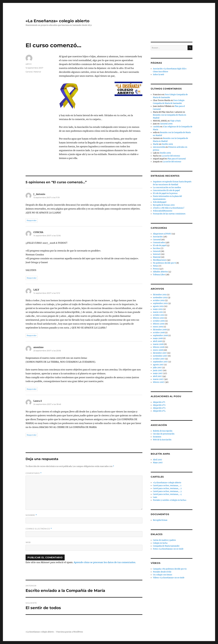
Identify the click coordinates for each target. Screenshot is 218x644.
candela (156, 126)
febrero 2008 (158, 347)
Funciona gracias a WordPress (69, 632)
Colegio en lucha (160, 543)
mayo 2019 (158, 309)
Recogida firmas (160, 520)
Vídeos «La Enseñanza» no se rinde (168, 577)
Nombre (31, 515)
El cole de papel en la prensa (165, 193)
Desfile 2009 (167, 144)
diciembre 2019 (160, 294)
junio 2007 (157, 370)
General (29, 72)
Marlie (156, 144)
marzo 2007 (158, 379)
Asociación (158, 237)
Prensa (156, 269)
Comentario (34, 473)
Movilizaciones (159, 260)
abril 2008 (157, 341)
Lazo (155, 497)
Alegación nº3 (159, 408)
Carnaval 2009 (166, 124)
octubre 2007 (159, 359)
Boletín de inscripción (162, 431)
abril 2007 (157, 376)
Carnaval (157, 239)
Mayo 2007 (158, 462)
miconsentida (159, 147)
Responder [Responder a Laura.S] (32, 435)
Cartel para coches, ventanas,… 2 (167, 488)
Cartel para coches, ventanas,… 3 (167, 491)
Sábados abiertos (160, 272)
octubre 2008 (159, 332)
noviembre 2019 (160, 297)
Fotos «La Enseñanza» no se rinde (168, 549)
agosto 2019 (158, 306)
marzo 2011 (158, 312)
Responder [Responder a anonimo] (32, 389)
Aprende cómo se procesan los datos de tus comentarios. (105, 562)
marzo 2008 (158, 344)
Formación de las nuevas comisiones (169, 214)
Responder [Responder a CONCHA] (32, 278)
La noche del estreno (171, 156)
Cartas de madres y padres (164, 540)
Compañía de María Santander (166, 546)
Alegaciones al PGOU (162, 234)
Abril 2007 (157, 460)
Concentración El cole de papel (166, 190)
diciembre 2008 (160, 329)
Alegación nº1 (159, 402)
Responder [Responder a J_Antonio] (32, 220)
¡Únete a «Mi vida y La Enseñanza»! (168, 208)
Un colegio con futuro (162, 575)
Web (28, 542)
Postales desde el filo (162, 572)
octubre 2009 (159, 321)
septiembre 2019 (160, 303)
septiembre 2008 (160, 335)
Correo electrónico (39, 529)
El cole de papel (159, 245)
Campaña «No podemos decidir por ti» (170, 569)
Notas (155, 266)
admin (29, 64)
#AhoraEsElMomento (162, 211)
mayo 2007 (158, 373)
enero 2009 (158, 327)
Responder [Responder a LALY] (32, 335)
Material (37, 72)
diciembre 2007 (160, 353)
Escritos (156, 248)
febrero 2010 (158, 318)
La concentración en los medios (167, 187)
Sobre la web (158, 74)
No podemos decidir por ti (164, 263)
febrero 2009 (158, 324)
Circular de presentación (163, 434)
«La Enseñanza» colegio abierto (57, 20)
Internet (156, 254)
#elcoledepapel (159, 202)
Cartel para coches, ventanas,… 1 (167, 485)
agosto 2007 (158, 364)
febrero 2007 (158, 382)
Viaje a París (175, 121)
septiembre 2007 (160, 362)
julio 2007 (157, 367)
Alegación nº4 (159, 411)
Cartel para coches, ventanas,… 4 (167, 494)
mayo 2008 (158, 338)
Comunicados (159, 242)
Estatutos (157, 437)
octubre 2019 (158, 300)
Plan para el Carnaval (176, 159)
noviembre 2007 (160, 356)
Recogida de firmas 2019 (164, 205)
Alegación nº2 (159, 405)
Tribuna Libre (159, 274)
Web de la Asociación (162, 440)
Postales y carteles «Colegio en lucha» (169, 500)
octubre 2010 (158, 315)
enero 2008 (158, 350)
